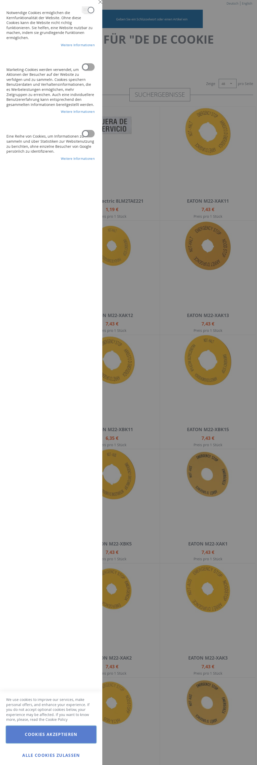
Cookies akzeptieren (51, 734)
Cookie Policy (57, 719)
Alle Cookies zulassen (51, 755)
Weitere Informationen (78, 45)
